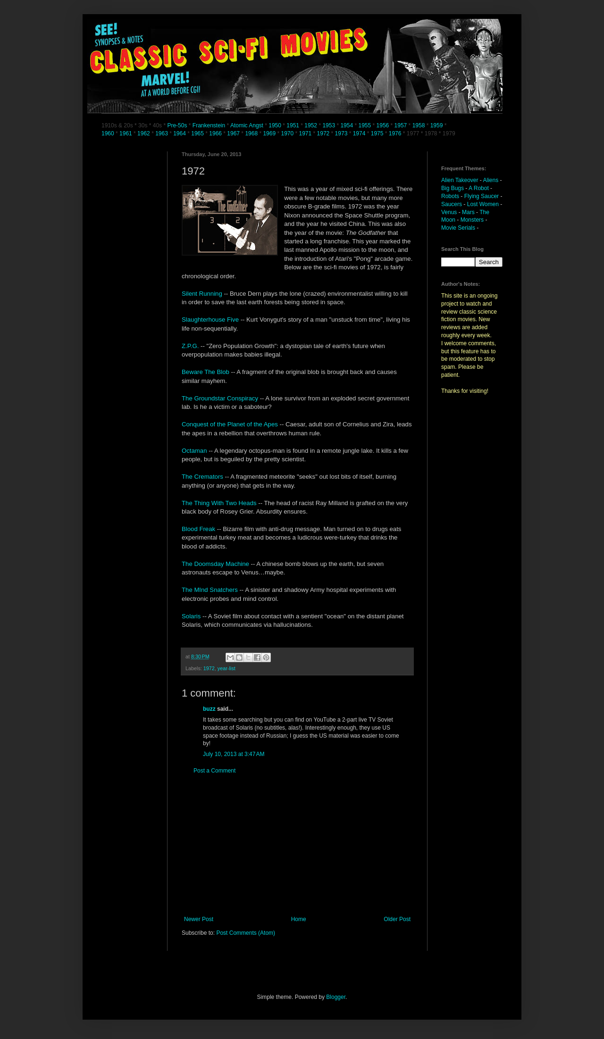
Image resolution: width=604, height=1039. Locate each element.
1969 (270, 133)
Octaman (195, 450)
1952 (310, 125)
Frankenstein (209, 125)
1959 (437, 125)
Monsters (472, 219)
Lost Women (483, 204)
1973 (342, 133)
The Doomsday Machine (216, 563)
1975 (377, 133)
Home (298, 919)
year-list (226, 668)
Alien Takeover (459, 180)
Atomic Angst (246, 125)
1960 (108, 133)
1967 (234, 133)
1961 (126, 133)
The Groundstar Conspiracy (221, 398)
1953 (328, 125)
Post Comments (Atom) (245, 933)
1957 (400, 125)
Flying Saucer (481, 196)
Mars (468, 212)
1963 (162, 133)
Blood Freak (199, 528)
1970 (288, 133)
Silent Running (203, 293)
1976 (395, 133)
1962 (144, 133)
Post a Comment (214, 770)
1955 (364, 125)
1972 (324, 133)
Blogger (335, 997)
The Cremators (202, 476)
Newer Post (198, 919)
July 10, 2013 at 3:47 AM (233, 754)
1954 (346, 125)
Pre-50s (177, 125)
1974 (360, 133)
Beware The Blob (206, 371)
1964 (180, 133)
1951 (292, 125)
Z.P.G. (191, 345)
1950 (274, 125)
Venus (449, 212)
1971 (306, 133)
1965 (197, 133)
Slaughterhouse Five (211, 319)
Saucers (451, 204)
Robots (450, 196)
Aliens (491, 180)
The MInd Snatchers (210, 589)
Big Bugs (452, 188)
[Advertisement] (297, 845)
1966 (216, 133)
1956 (383, 125)
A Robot (479, 188)
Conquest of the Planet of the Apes (230, 424)
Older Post (397, 919)
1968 (252, 133)
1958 (418, 125)
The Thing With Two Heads (220, 503)
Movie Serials (458, 227)
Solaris (192, 616)
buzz (209, 709)
